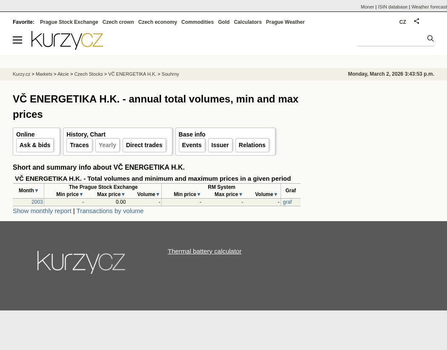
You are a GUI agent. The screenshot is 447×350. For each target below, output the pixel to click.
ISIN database (393, 6)
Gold (223, 22)
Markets (44, 74)
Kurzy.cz (21, 74)
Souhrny (170, 74)
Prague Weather (285, 22)
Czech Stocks (88, 74)
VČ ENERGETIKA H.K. (132, 74)
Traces (79, 145)
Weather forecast (429, 6)
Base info (192, 134)
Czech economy (157, 22)
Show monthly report (42, 210)
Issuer (220, 145)
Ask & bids (35, 145)
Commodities (197, 22)
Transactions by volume (110, 210)
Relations (252, 145)
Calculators (247, 22)
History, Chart (86, 134)
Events (192, 145)
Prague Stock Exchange (69, 22)
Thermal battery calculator (204, 251)
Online (25, 134)
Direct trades (144, 145)
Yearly (107, 145)
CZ (402, 22)
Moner (367, 6)
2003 (37, 202)
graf (287, 202)
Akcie (63, 74)
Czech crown (118, 22)
